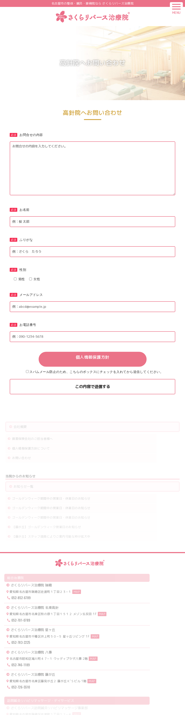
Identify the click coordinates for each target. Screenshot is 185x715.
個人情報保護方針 (92, 357)
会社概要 (20, 428)
